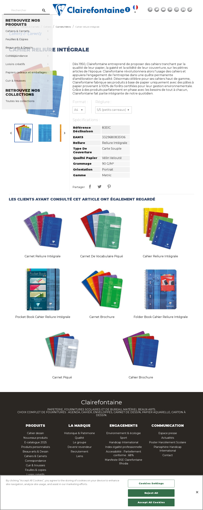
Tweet (99, 186)
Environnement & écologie (123, 433)
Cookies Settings (151, 483)
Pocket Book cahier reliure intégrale (42, 317)
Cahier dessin (35, 433)
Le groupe (79, 442)
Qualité (79, 437)
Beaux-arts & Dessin (35, 451)
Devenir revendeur (80, 447)
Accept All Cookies (151, 502)
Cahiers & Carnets (35, 456)
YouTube (173, 9)
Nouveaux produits (35, 437)
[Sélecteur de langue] (146, 9)
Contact (167, 455)
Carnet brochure (102, 317)
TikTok (200, 9)
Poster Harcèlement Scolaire (167, 442)
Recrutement (79, 451)
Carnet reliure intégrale (43, 256)
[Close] (197, 492)
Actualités (167, 437)
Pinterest (180, 9)
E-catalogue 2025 (35, 442)
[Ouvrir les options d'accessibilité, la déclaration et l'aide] (137, 9)
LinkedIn (193, 9)
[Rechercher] (37, 10)
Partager (90, 186)
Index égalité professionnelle (123, 447)
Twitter (167, 9)
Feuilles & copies (35, 470)
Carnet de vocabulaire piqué (101, 256)
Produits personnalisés (35, 447)
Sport (123, 437)
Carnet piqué (62, 377)
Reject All (151, 492)
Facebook (160, 9)
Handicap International (123, 442)
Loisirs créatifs (35, 474)
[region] (101, 492)
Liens (79, 456)
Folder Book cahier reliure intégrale (161, 317)
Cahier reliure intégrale (160, 256)
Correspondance (35, 460)
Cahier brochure (141, 377)
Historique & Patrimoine (79, 433)
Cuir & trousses (35, 465)
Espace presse (167, 433)
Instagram (187, 9)
